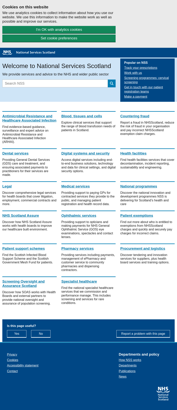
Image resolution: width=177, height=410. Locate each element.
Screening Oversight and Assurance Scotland (23, 283)
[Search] (55, 83)
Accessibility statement (22, 365)
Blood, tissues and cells (81, 116)
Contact (12, 371)
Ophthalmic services (78, 215)
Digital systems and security (85, 153)
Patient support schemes (23, 248)
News (122, 376)
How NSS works (130, 360)
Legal (7, 186)
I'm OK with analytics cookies (59, 29)
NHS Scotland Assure (20, 215)
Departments (128, 365)
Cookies (12, 360)
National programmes (138, 186)
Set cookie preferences (59, 38)
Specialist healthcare (79, 281)
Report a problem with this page (143, 333)
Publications (127, 371)
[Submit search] (112, 83)
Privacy (12, 354)
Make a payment (135, 96)
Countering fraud (134, 116)
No (45, 333)
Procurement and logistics (142, 248)
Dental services (15, 153)
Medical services (75, 186)
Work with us (133, 72)
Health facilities (133, 153)
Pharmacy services (77, 248)
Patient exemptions (136, 215)
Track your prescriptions (140, 67)
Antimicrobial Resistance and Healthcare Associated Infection (29, 118)
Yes (20, 333)
